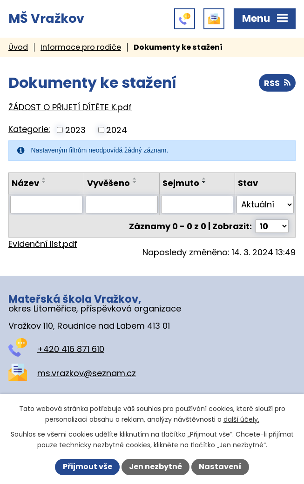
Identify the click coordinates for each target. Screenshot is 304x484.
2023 (75, 130)
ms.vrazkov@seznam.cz (86, 373)
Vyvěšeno (108, 183)
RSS (277, 83)
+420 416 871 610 (70, 349)
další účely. (241, 419)
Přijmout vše (87, 466)
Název (25, 183)
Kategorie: (29, 129)
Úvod (18, 47)
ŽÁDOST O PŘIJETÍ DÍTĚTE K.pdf (70, 107)
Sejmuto (180, 183)
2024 (116, 130)
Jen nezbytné (155, 466)
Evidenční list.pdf (42, 244)
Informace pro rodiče (81, 47)
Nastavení (220, 466)
